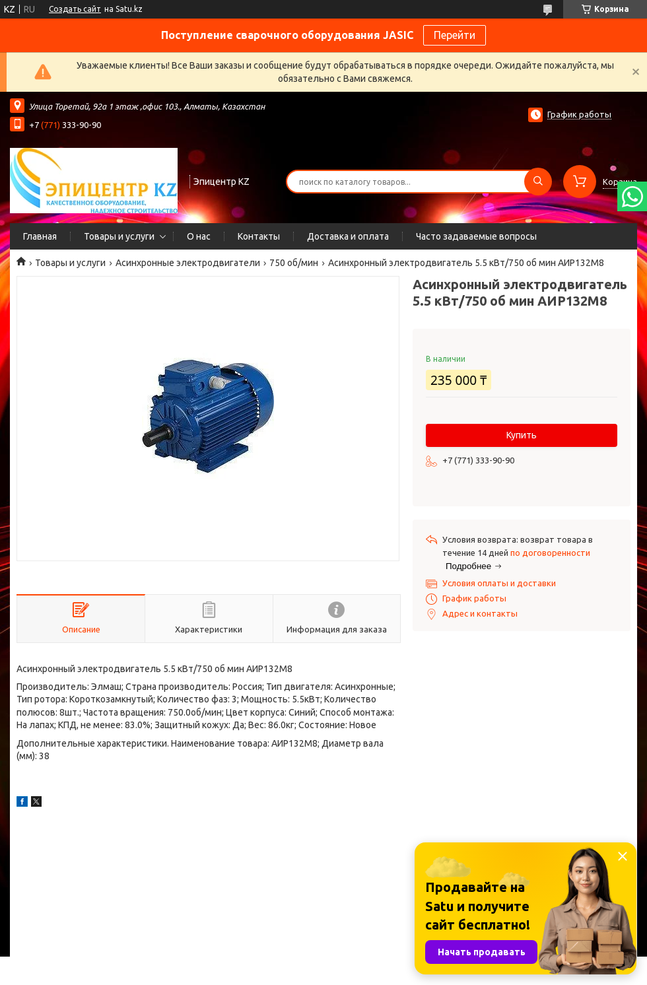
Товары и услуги (119, 236)
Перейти (454, 35)
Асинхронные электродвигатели (188, 262)
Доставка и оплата (348, 236)
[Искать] (538, 181)
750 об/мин (293, 262)
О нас (199, 236)
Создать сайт (75, 9)
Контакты (259, 236)
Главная (40, 236)
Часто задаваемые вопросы (476, 236)
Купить (521, 435)
